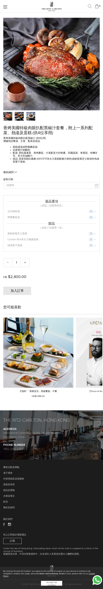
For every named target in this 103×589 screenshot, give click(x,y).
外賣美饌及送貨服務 (13, 479)
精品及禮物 (9, 490)
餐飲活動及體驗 (11, 467)
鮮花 (5, 502)
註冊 (12, 541)
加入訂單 (17, 290)
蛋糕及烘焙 (9, 484)
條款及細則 (9, 507)
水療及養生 (9, 496)
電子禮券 (7, 473)
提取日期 (8, 179)
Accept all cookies (51, 583)
